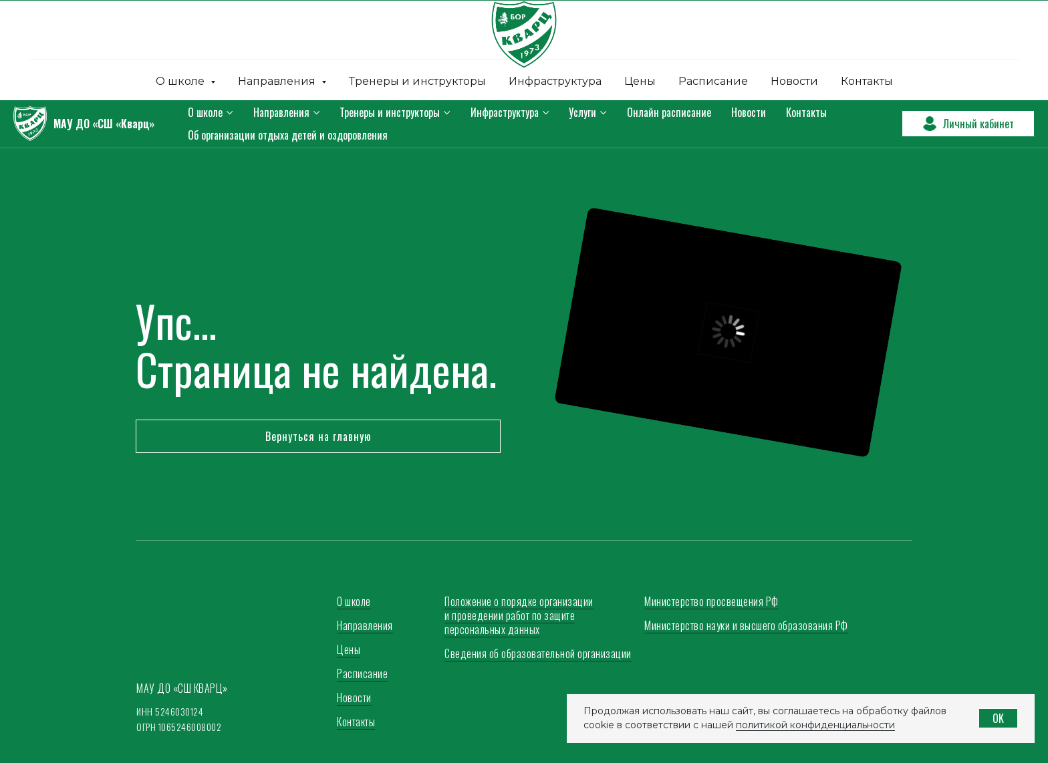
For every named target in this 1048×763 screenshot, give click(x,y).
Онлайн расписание (669, 112)
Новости (794, 81)
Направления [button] (278, 81)
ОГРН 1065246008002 (178, 727)
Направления (281, 112)
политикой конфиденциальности (815, 725)
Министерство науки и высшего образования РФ (746, 625)
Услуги (582, 112)
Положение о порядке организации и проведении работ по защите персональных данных (519, 615)
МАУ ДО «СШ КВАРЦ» (182, 688)
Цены (640, 81)
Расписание (713, 81)
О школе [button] (181, 81)
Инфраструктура (555, 81)
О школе (205, 112)
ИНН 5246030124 (169, 711)
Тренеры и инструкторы (417, 81)
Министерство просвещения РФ (711, 601)
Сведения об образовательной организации (538, 653)
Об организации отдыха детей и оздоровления (288, 135)
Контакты (867, 81)
